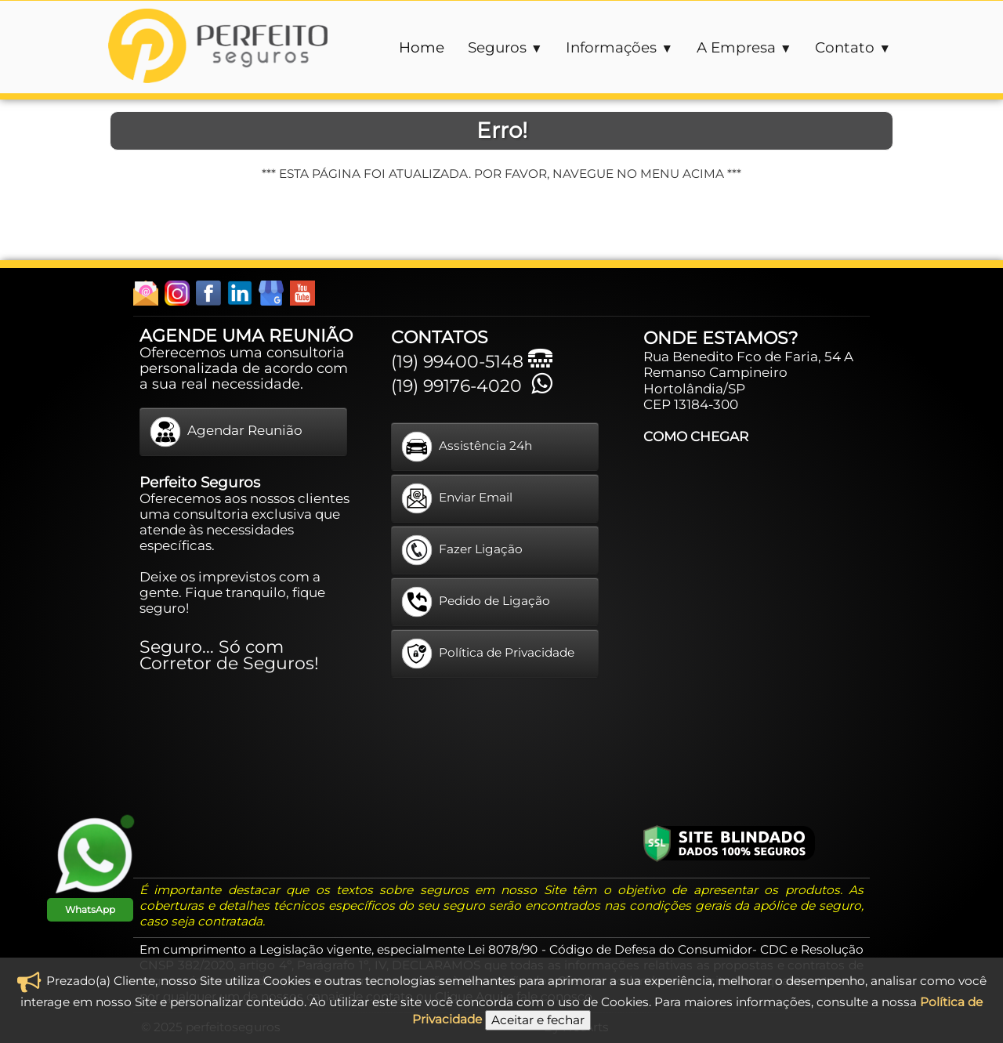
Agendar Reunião (226, 431)
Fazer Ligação (462, 550)
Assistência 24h (466, 446)
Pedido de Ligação (475, 601)
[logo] (218, 48)
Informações (619, 47)
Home (421, 47)
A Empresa (744, 47)
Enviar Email (456, 498)
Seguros (505, 47)
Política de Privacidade (487, 653)
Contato (853, 47)
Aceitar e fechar (538, 1019)
